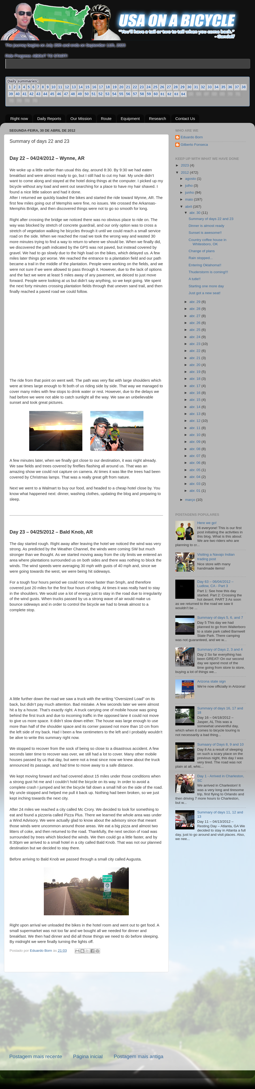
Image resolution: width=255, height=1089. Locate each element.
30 (189, 87)
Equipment (130, 118)
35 (223, 87)
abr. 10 (195, 435)
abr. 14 (195, 407)
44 (45, 94)
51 (94, 94)
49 (80, 94)
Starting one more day (206, 286)
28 (176, 87)
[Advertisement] (86, 1012)
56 (128, 94)
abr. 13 (195, 414)
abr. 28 (195, 309)
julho (189, 186)
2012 (185, 172)
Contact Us (185, 118)
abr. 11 (195, 428)
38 (243, 87)
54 (114, 94)
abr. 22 (195, 351)
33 (209, 87)
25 (155, 87)
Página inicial (88, 1056)
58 (142, 94)
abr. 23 (195, 344)
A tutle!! (195, 279)
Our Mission (81, 118)
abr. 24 (195, 337)
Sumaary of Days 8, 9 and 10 (220, 744)
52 (101, 94)
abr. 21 (195, 358)
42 (31, 94)
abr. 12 (195, 421)
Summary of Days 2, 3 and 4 (220, 649)
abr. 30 (195, 213)
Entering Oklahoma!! (205, 265)
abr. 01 (195, 491)
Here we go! (206, 523)
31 (196, 87)
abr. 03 (195, 484)
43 (38, 94)
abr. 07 (195, 456)
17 (101, 87)
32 (203, 87)
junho (190, 192)
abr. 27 (195, 316)
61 (162, 94)
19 (114, 87)
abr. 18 (195, 379)
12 (67, 87)
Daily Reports (49, 118)
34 (216, 87)
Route (106, 118)
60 (156, 94)
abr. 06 (195, 463)
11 (60, 87)
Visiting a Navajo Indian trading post (216, 556)
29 (182, 87)
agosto (191, 179)
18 (108, 87)
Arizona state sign (211, 681)
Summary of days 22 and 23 (211, 219)
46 (59, 94)
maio (189, 199)
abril (189, 207)
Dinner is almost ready (206, 226)
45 (52, 94)
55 (121, 94)
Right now (19, 118)
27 (169, 87)
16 (94, 87)
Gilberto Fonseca (194, 145)
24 (148, 87)
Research (157, 118)
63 (176, 94)
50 (87, 94)
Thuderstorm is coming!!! (208, 272)
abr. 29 (195, 302)
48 (73, 94)
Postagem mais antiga (138, 1056)
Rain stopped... (201, 258)
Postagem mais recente (35, 1056)
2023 (185, 165)
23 (142, 87)
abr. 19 (195, 372)
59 (149, 94)
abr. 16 (195, 393)
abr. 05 (195, 470)
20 (121, 87)
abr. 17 (195, 386)
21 (128, 87)
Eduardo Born (41, 951)
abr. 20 (195, 365)
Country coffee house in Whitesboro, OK (207, 242)
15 (87, 87)
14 (80, 87)
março (190, 500)
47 (66, 94)
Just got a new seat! (204, 293)
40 (18, 94)
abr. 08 (195, 449)
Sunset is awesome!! (205, 233)
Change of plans (202, 251)
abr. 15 (195, 400)
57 (135, 94)
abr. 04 (195, 477)
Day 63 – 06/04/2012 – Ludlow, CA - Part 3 (215, 584)
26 (162, 87)
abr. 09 (195, 442)
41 (25, 94)
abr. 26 (195, 323)
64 (183, 94)
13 (74, 87)
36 (230, 87)
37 (237, 87)
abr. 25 (195, 330)
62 (169, 94)
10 (53, 87)
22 (135, 87)
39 (11, 94)
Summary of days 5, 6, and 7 (220, 618)
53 (107, 94)
